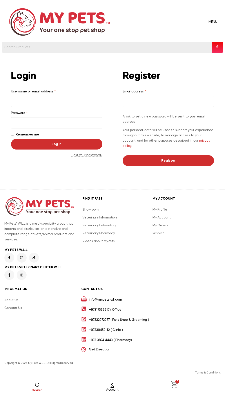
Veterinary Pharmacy (98, 233)
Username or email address (33, 91)
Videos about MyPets (98, 241)
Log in (57, 144)
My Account (161, 217)
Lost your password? (87, 155)
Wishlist (158, 233)
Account (112, 389)
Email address (134, 91)
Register (168, 160)
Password (19, 113)
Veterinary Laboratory (99, 225)
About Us (11, 300)
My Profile (159, 209)
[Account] (112, 385)
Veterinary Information (99, 217)
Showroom (90, 209)
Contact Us (13, 308)
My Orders (160, 225)
